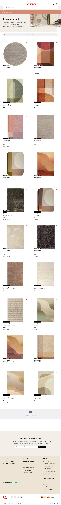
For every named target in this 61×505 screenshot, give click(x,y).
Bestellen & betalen (48, 469)
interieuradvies (7, 26)
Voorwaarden (18, 503)
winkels (14, 24)
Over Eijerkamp (48, 478)
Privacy (4, 503)
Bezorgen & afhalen (48, 461)
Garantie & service (47, 465)
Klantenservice (48, 458)
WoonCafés (46, 487)
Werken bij (46, 484)
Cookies (45, 491)
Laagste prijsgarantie (48, 466)
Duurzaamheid (46, 486)
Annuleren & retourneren (49, 463)
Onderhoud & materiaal (49, 471)
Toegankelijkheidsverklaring (50, 474)
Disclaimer (10, 503)
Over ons (45, 481)
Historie (45, 483)
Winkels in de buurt (48, 489)
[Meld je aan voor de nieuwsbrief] (26, 447)
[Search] (30, 7)
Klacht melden (47, 468)
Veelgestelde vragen (48, 473)
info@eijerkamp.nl (9, 463)
